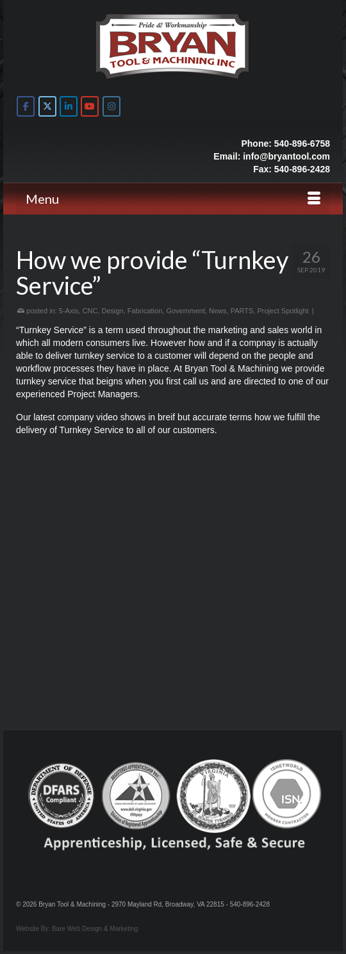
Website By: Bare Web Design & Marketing (77, 928)
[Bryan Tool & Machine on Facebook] (26, 106)
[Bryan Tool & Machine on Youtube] (90, 106)
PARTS (242, 311)
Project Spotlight (283, 311)
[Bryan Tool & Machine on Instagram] (111, 106)
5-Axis (69, 311)
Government (185, 311)
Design (112, 311)
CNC (90, 311)
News (218, 311)
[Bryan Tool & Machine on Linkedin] (69, 106)
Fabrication (145, 311)
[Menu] (173, 199)
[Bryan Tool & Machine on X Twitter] (47, 106)
